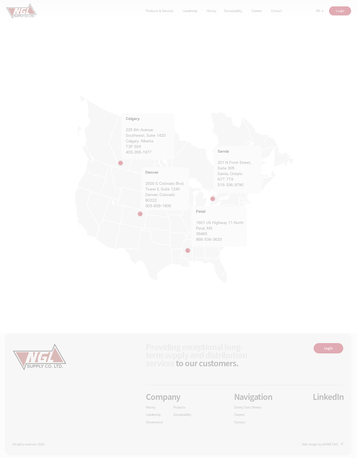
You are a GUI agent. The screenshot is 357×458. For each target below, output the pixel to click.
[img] (21, 11)
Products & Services (160, 11)
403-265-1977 (138, 152)
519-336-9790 (230, 185)
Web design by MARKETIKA (320, 444)
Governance (154, 422)
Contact (276, 11)
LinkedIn (328, 396)
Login (340, 10)
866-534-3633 (209, 240)
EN (318, 11)
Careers (256, 11)
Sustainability (233, 11)
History (211, 11)
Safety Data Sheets (248, 407)
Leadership (190, 11)
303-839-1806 (158, 206)
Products (179, 407)
